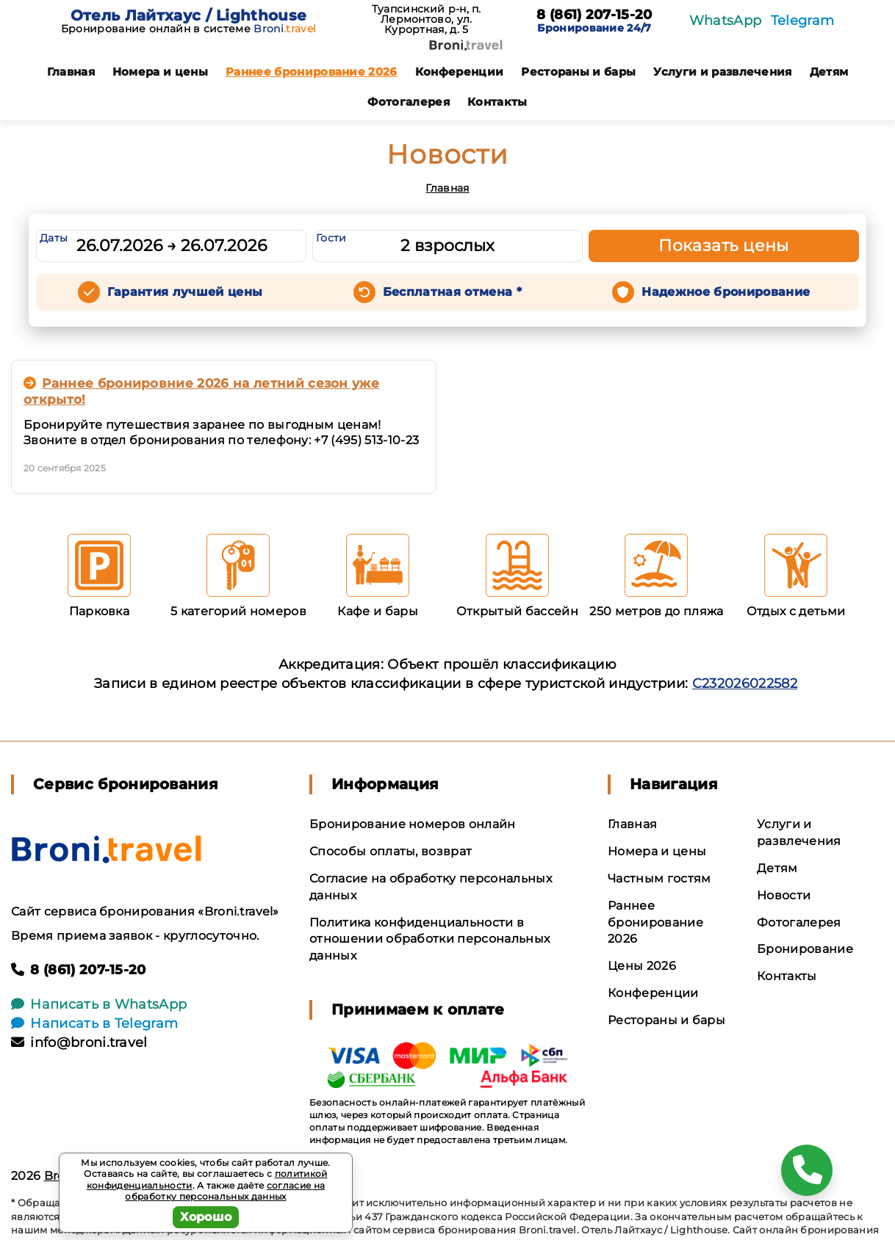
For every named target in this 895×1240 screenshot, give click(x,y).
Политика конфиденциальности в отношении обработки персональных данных (429, 939)
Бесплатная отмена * (452, 292)
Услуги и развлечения (722, 72)
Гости (331, 237)
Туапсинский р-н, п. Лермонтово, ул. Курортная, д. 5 (426, 19)
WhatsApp (725, 20)
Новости (783, 895)
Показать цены (723, 245)
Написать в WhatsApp (99, 1004)
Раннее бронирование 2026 (312, 72)
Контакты (497, 102)
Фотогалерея (408, 102)
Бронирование (805, 949)
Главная (71, 72)
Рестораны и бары (578, 72)
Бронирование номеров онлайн (412, 824)
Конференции (459, 72)
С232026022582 (744, 683)
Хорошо (206, 1217)
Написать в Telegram (94, 1023)
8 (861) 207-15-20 (594, 15)
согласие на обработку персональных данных (225, 1191)
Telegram (803, 20)
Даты (54, 237)
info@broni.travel (79, 1042)
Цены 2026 (642, 966)
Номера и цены (160, 72)
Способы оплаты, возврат (390, 851)
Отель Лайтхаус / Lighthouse (189, 15)
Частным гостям (659, 878)
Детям (829, 72)
